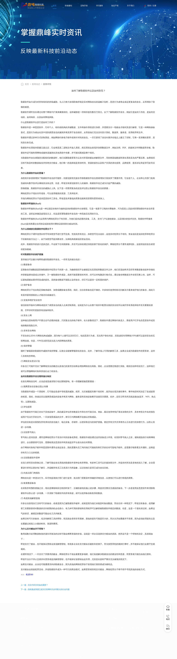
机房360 (29, 574)
